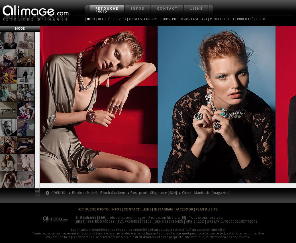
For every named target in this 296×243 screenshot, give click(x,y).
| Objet (228, 19)
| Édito (260, 19)
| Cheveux (118, 19)
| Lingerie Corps (156, 19)
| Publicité (244, 19)
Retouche (107, 9)
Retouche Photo (93, 209)
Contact (167, 8)
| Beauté (103, 19)
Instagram (163, 209)
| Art (203, 19)
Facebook (184, 209)
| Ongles (134, 19)
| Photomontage (184, 19)
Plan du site (206, 209)
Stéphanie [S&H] (93, 217)
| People (215, 19)
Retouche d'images (36, 19)
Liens (196, 8)
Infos (137, 8)
